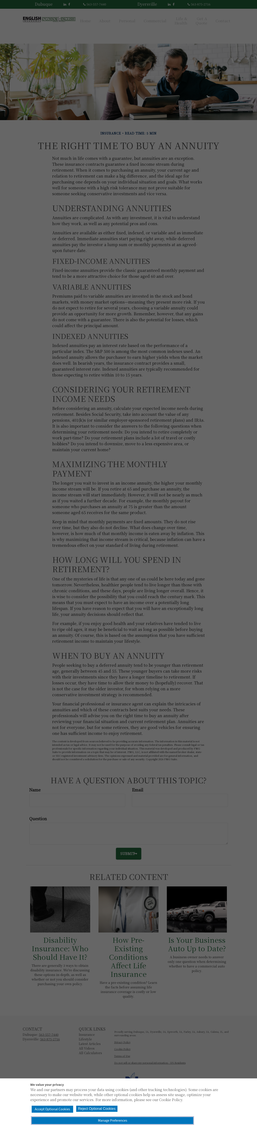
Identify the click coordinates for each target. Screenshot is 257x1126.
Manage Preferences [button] (184, 1116)
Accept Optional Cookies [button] (61, 1116)
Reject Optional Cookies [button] (123, 1116)
